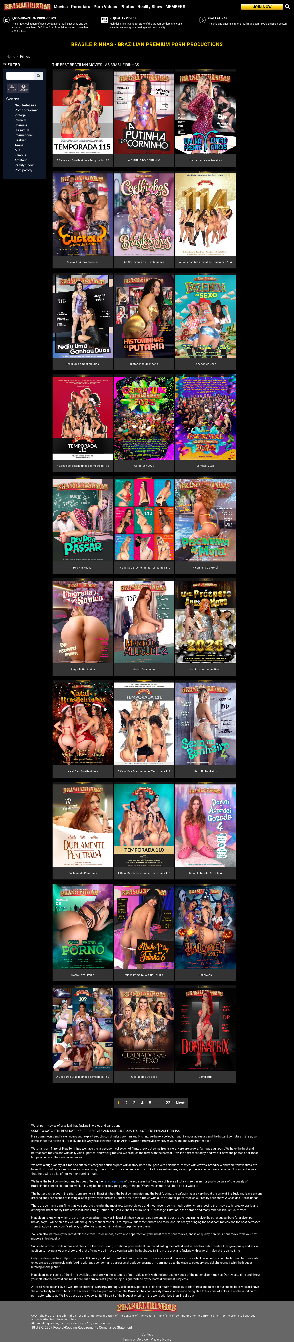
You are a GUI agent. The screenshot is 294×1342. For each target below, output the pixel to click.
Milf (17, 150)
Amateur (21, 160)
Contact (147, 1334)
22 (168, 1102)
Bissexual (22, 130)
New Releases (25, 105)
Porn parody (23, 170)
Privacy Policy (161, 1339)
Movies (61, 6)
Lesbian (20, 140)
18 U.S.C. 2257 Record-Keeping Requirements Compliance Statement (81, 1328)
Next (180, 1102)
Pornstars (80, 6)
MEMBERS (175, 6)
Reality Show (150, 6)
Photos (127, 6)
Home (10, 57)
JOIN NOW (262, 7)
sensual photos (113, 1181)
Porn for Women (26, 110)
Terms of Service (135, 1339)
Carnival (20, 120)
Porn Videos (105, 6)
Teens (19, 145)
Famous (20, 155)
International (24, 135)
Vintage (20, 115)
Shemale (21, 125)
